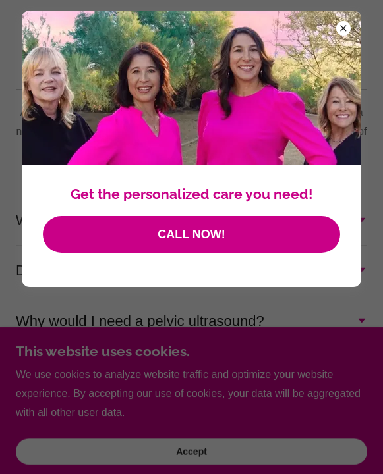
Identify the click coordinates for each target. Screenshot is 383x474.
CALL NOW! (191, 234)
